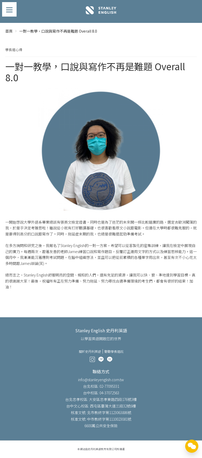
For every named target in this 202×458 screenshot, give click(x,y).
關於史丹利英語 (90, 351)
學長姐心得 (13, 49)
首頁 (9, 31)
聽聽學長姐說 (113, 351)
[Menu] (9, 9)
